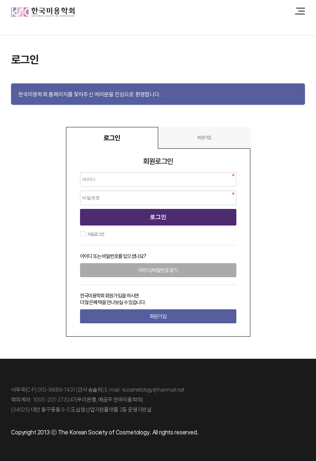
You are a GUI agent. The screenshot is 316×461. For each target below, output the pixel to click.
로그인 (158, 217)
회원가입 (204, 137)
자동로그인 (95, 234)
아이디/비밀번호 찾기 (157, 269)
